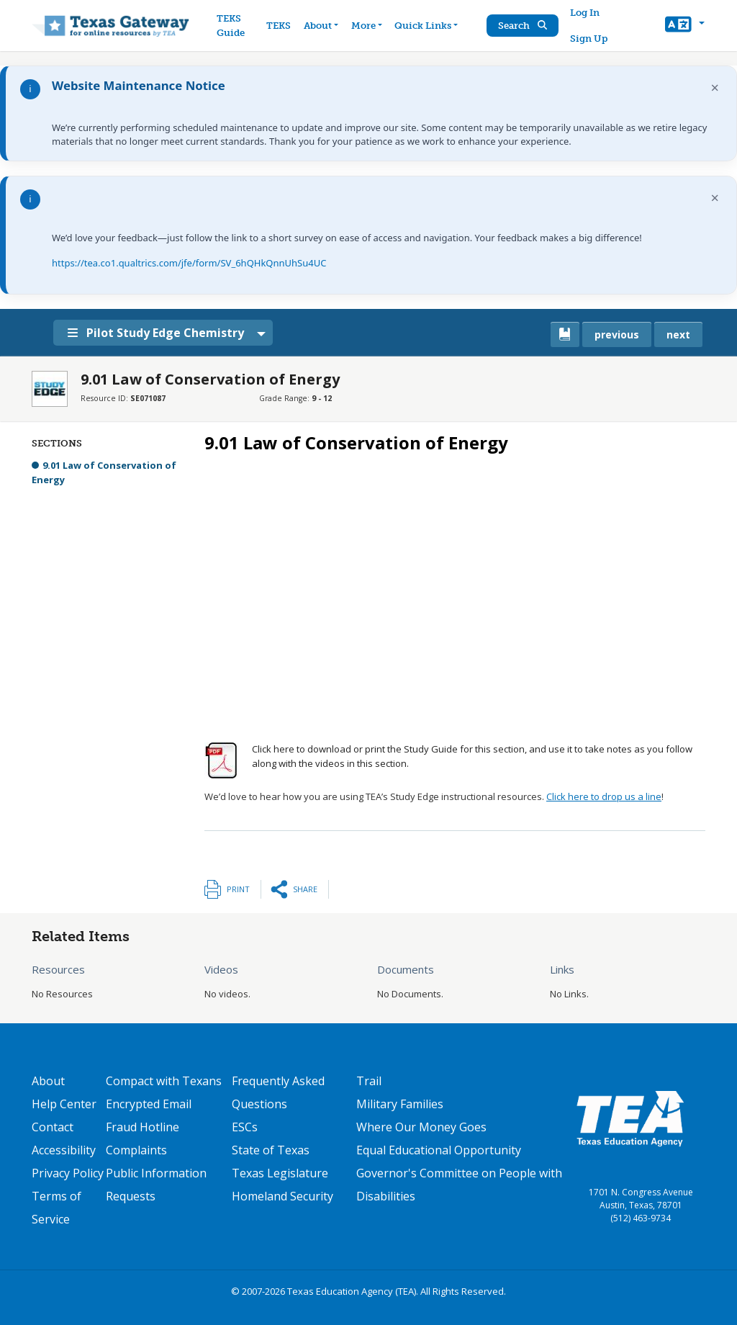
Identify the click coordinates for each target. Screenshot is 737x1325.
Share (305, 889)
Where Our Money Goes (421, 1127)
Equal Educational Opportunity (438, 1150)
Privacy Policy (68, 1173)
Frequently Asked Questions (278, 1092)
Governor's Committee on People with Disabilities (459, 1184)
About (48, 1081)
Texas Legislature (280, 1173)
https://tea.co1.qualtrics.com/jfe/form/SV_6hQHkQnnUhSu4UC (189, 262)
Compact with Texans (164, 1081)
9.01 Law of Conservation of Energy (104, 472)
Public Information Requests (156, 1184)
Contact (52, 1127)
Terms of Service (56, 1207)
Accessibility (64, 1150)
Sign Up (589, 38)
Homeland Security (282, 1196)
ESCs (245, 1127)
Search (523, 25)
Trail (368, 1081)
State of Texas (270, 1150)
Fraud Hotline (142, 1127)
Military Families (399, 1104)
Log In (585, 12)
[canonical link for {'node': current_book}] (565, 334)
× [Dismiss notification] (715, 87)
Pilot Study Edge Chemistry (158, 333)
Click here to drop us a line (603, 796)
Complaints (136, 1150)
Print (238, 889)
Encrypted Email (148, 1104)
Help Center (64, 1104)
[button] (684, 25)
